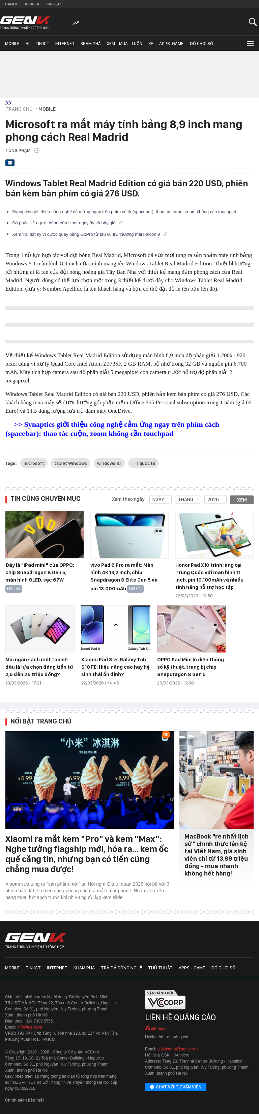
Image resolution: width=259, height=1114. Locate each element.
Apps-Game (171, 43)
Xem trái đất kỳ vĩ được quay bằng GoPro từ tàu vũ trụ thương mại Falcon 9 (89, 234)
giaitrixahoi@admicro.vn (179, 1049)
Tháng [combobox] (185, 499)
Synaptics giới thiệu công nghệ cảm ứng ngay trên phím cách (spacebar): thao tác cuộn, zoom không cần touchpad (127, 211)
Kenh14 (32, 4)
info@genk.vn (30, 1027)
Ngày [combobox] (158, 499)
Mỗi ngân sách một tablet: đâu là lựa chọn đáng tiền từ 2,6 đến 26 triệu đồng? (39, 667)
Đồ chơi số (201, 43)
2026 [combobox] (213, 499)
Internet (65, 43)
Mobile (12, 43)
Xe (150, 43)
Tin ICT (42, 43)
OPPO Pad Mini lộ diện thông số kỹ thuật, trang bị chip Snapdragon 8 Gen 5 (190, 667)
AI (27, 43)
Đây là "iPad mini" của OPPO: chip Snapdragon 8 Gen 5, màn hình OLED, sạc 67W (39, 572)
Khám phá (91, 43)
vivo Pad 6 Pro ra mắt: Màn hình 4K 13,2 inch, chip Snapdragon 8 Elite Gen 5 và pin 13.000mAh (123, 577)
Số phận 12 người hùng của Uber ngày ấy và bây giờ (67, 222)
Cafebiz (53, 4)
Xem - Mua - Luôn (124, 43)
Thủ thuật (160, 967)
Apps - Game (192, 967)
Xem (242, 500)
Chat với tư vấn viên (175, 1087)
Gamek (11, 4)
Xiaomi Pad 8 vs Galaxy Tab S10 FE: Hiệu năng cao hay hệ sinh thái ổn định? (115, 667)
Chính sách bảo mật (24, 1100)
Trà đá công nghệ (121, 967)
